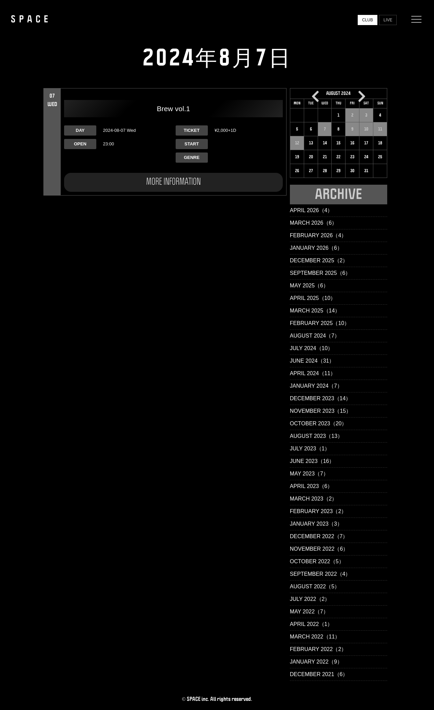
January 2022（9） (316, 662)
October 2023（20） (318, 423)
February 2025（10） (320, 323)
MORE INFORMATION (173, 182)
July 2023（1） (310, 448)
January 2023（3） (316, 524)
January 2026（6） (316, 248)
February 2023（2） (318, 511)
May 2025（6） (309, 285)
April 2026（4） (311, 210)
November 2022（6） (319, 549)
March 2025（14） (315, 310)
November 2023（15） (320, 411)
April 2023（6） (311, 486)
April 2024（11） (313, 373)
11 (380, 129)
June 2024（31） (312, 361)
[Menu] (415, 19)
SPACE (31, 19)
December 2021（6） (319, 674)
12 (297, 143)
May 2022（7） (309, 611)
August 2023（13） (316, 436)
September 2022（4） (320, 574)
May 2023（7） (309, 473)
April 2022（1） (311, 624)
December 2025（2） (319, 260)
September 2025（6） (320, 273)
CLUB (367, 20)
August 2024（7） (315, 336)
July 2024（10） (311, 348)
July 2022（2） (310, 599)
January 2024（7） (316, 386)
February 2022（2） (318, 649)
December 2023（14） (320, 398)
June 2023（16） (312, 461)
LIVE (387, 20)
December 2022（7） (319, 536)
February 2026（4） (318, 235)
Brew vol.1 (173, 109)
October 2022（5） (317, 561)
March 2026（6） (313, 223)
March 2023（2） (313, 499)
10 (366, 129)
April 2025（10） (313, 298)
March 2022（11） (315, 637)
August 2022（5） (315, 586)
